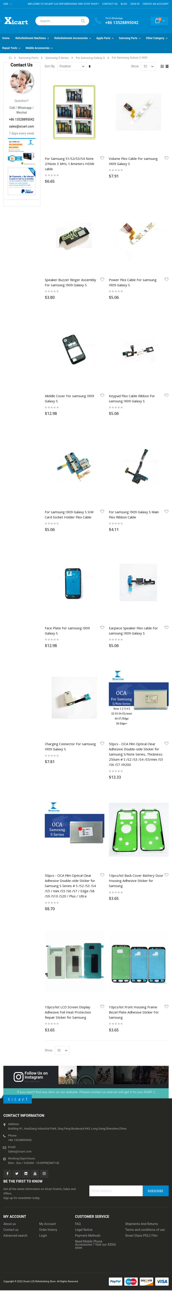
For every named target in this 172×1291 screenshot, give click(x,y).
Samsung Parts (28, 57)
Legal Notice (83, 1230)
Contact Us (110, 3)
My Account (47, 1224)
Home (10, 57)
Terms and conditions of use (145, 1230)
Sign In (135, 3)
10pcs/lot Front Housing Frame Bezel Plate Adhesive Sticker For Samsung (134, 1012)
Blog (124, 3)
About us (9, 1224)
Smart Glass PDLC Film (141, 1235)
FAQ (78, 1224)
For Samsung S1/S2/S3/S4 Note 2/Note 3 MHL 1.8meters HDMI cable (69, 163)
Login (43, 1235)
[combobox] (62, 20)
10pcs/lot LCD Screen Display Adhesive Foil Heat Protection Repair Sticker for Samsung (68, 1012)
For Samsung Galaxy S (90, 57)
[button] (102, 158)
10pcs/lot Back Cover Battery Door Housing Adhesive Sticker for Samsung (136, 880)
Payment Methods (87, 1235)
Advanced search (15, 1235)
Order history (48, 1230)
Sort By (50, 66)
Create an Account (156, 3)
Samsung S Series (57, 57)
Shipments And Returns (141, 1224)
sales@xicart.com (21, 126)
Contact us (10, 1230)
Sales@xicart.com (20, 1151)
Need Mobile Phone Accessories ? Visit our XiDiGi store (95, 1244)
